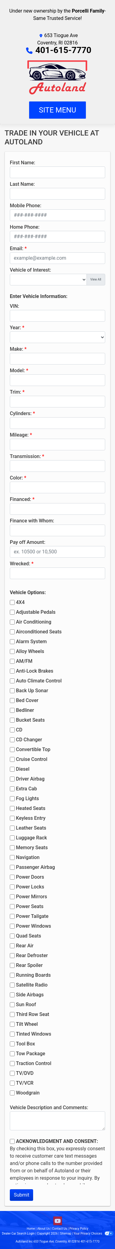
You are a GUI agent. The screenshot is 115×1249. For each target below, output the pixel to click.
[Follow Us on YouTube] (57, 1221)
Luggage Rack (31, 838)
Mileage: (19, 435)
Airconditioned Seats (39, 632)
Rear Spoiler (29, 965)
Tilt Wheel (27, 1024)
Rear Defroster (32, 955)
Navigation (28, 857)
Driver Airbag (30, 779)
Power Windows (33, 926)
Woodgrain (28, 1093)
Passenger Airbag (35, 867)
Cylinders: (21, 413)
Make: (16, 349)
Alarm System (31, 641)
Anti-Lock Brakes (34, 671)
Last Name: (22, 184)
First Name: (22, 163)
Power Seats (30, 906)
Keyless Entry (30, 818)
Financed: (20, 499)
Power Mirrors (31, 897)
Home (31, 1228)
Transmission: (25, 456)
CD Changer (29, 740)
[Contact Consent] (12, 1141)
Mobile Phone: (25, 205)
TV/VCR (24, 1083)
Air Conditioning (33, 622)
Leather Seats (31, 828)
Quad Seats (28, 936)
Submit (21, 1195)
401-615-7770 (63, 50)
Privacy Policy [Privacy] (78, 1228)
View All (95, 279)
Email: (16, 248)
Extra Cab (26, 789)
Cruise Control (31, 759)
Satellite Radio (32, 985)
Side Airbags (30, 995)
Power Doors (30, 877)
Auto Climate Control (39, 681)
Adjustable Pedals (36, 612)
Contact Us (59, 1228)
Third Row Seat (32, 1014)
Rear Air (24, 946)
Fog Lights (27, 798)
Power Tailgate (32, 916)
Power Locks (30, 887)
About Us (43, 1228)
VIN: (14, 306)
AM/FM (24, 661)
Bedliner (25, 710)
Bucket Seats (30, 720)
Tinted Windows (33, 1034)
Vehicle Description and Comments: (49, 1107)
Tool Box (25, 1044)
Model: (17, 370)
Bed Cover (27, 700)
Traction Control (33, 1063)
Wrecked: (20, 564)
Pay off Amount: (27, 542)
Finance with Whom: (32, 521)
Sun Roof (26, 1004)
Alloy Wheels (30, 651)
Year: (15, 327)
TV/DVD (25, 1073)
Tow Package (30, 1053)
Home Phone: (25, 227)
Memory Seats (32, 847)
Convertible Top (33, 749)
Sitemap (65, 1233)
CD (19, 730)
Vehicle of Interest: (30, 270)
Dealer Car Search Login (18, 1233)
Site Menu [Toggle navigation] (57, 110)
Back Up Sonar (32, 690)
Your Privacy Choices (93, 1233)
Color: (16, 478)
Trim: (15, 392)
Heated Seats (30, 808)
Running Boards (33, 975)
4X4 (20, 602)
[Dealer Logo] (57, 77)
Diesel (22, 769)
